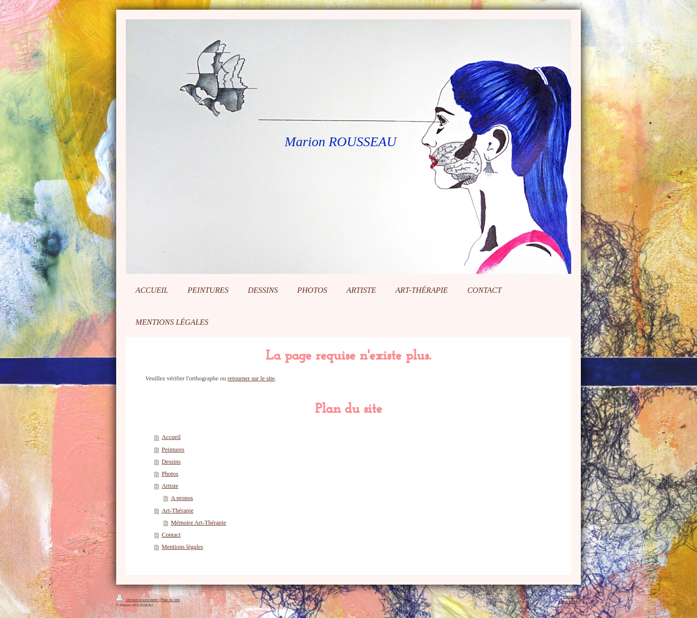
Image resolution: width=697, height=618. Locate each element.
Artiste (170, 485)
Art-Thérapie (178, 510)
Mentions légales (182, 546)
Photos (170, 473)
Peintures (173, 449)
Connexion (572, 596)
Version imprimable (137, 600)
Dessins (171, 461)
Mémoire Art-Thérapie (198, 522)
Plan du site (170, 600)
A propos (182, 498)
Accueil (171, 437)
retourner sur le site (251, 378)
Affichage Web (570, 602)
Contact (171, 534)
